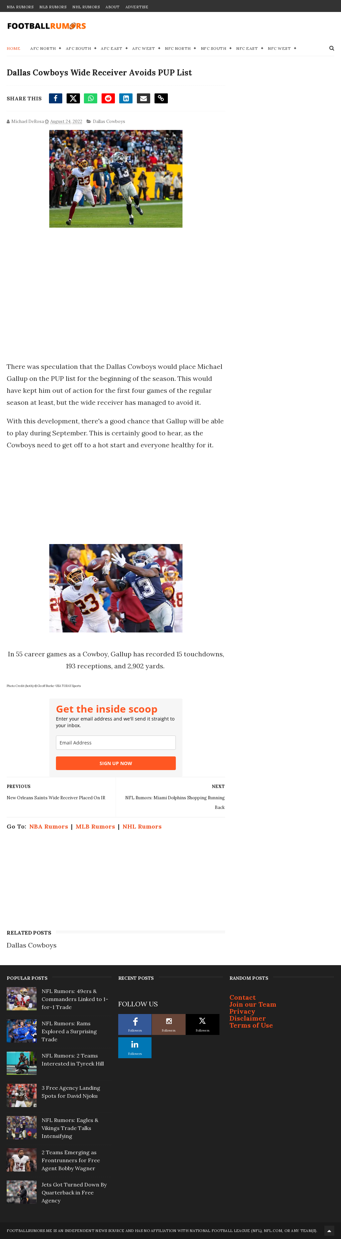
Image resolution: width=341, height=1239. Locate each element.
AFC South (78, 48)
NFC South (213, 48)
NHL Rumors (86, 7)
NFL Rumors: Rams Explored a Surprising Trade (69, 1031)
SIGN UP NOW (116, 763)
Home (13, 48)
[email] (116, 742)
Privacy (242, 1011)
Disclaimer (247, 1018)
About (113, 7)
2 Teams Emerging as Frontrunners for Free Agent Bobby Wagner (71, 1160)
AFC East (111, 48)
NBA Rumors (20, 7)
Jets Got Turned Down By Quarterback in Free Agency (74, 1192)
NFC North (178, 48)
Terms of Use (251, 1025)
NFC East (247, 48)
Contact (242, 997)
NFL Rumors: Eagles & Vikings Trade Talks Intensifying (70, 1128)
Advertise (137, 7)
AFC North (43, 48)
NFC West (279, 48)
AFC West (143, 48)
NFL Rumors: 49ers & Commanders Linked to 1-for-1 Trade (75, 999)
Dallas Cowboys (109, 121)
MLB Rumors (52, 7)
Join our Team (252, 1004)
